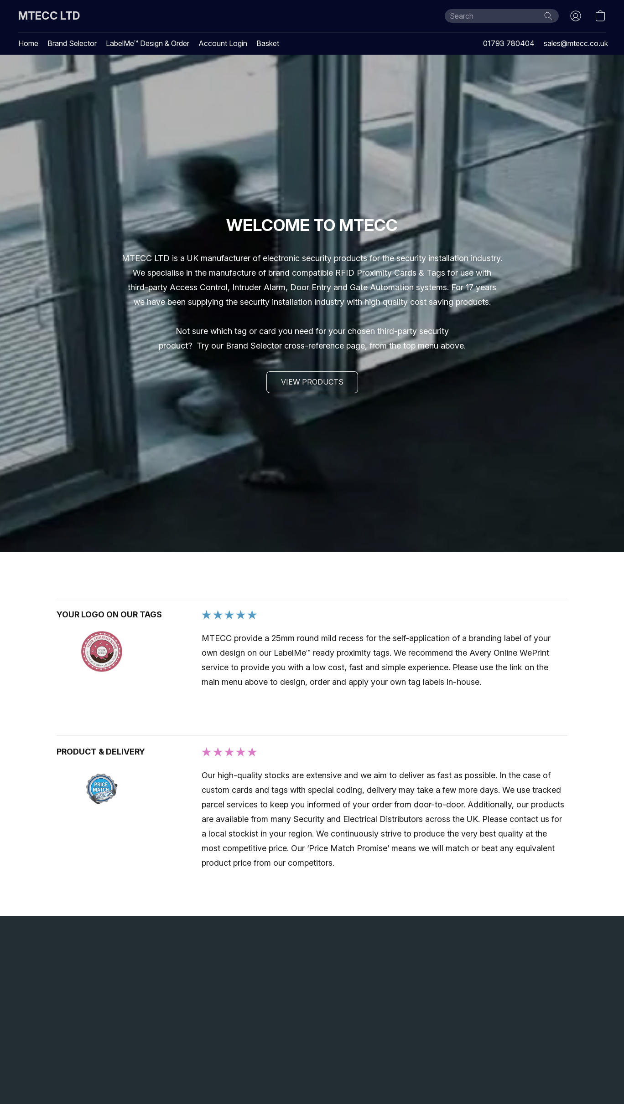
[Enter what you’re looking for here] (502, 16)
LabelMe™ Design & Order (147, 43)
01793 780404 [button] (509, 43)
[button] (49, 16)
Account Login (222, 43)
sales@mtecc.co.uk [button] (576, 43)
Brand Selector (72, 43)
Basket (267, 43)
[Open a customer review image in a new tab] (102, 651)
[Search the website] (548, 16)
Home (28, 43)
